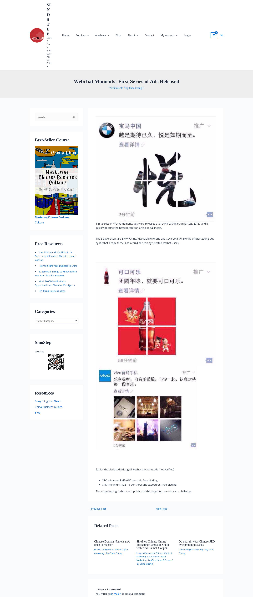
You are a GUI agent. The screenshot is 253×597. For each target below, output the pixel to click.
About (131, 9)
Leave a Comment (104, 498)
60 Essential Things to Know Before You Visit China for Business (54, 228)
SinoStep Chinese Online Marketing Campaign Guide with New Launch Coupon (155, 494)
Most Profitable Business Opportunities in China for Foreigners (52, 242)
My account (159, 9)
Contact (143, 10)
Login (173, 10)
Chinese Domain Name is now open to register (110, 492)
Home (79, 10)
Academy (108, 9)
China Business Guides (48, 369)
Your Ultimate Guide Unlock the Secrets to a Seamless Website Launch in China (56, 205)
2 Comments (115, 37)
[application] (97, 9)
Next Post (163, 458)
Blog (120, 10)
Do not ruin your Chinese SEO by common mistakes (196, 492)
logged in (117, 543)
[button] (221, 10)
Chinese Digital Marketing (192, 498)
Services (92, 9)
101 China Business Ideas (54, 252)
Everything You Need (47, 363)
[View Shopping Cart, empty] (214, 10)
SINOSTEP (57, 7)
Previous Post (98, 458)
